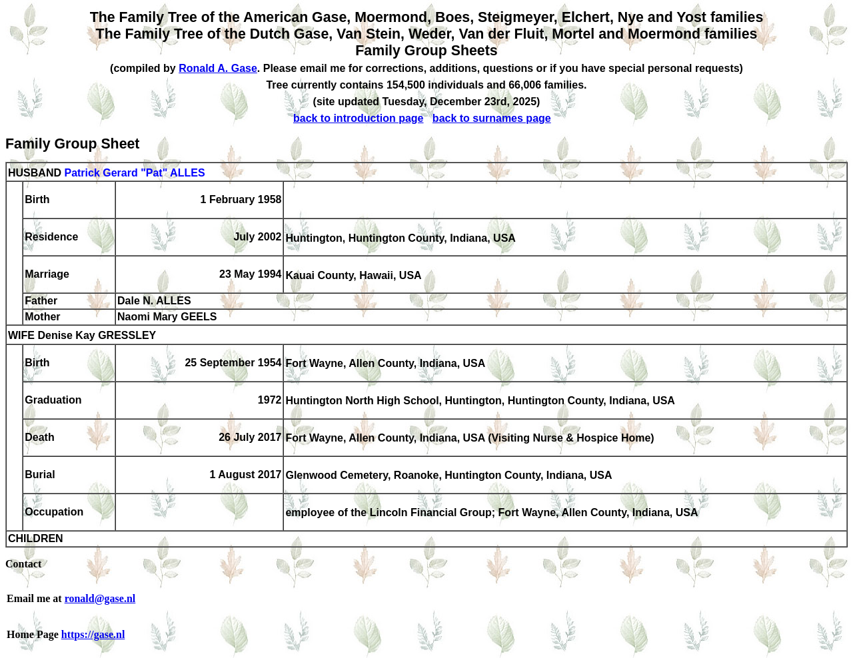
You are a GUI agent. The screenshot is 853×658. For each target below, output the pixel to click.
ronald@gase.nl (100, 598)
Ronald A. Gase (218, 68)
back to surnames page (491, 118)
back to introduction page (358, 118)
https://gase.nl (93, 634)
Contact (23, 563)
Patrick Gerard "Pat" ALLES (134, 172)
